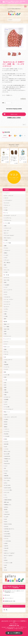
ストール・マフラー (8, 299)
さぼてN (6, 545)
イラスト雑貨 (7, 223)
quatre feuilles (7, 487)
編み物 (5, 321)
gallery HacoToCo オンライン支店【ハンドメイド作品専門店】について (14, 591)
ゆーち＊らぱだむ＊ (8, 555)
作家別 (5, 439)
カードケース (7, 304)
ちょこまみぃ (7, 480)
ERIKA (5, 560)
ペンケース (6, 366)
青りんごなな (7, 451)
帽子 (5, 318)
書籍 (5, 372)
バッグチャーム (7, 217)
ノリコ (5, 497)
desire (5, 521)
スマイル (6, 538)
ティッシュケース (8, 289)
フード (5, 344)
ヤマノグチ (6, 492)
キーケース (6, 277)
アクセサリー (7, 192)
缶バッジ (6, 232)
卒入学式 (6, 433)
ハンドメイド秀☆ (8, 490)
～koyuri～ (6, 511)
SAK (5, 567)
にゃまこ (6, 470)
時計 (5, 264)
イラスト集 (6, 374)
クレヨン (6, 369)
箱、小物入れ (7, 262)
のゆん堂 (6, 548)
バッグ (5, 287)
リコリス (6, 441)
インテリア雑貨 (7, 242)
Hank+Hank (7, 514)
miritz (5, 519)
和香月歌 (6, 475)
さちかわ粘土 (7, 533)
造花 (5, 387)
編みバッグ (6, 324)
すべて (5, 135)
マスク (5, 294)
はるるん (6, 507)
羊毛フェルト (7, 346)
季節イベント (7, 411)
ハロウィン (6, 429)
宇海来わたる (7, 458)
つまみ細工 (6, 284)
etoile (5, 565)
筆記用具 (6, 364)
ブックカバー (7, 301)
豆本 (5, 377)
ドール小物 (6, 406)
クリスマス (6, 431)
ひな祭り (6, 419)
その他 (5, 210)
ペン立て (6, 255)
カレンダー (6, 230)
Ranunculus (7, 463)
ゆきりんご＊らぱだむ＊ (9, 553)
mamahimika (7, 456)
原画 (5, 225)
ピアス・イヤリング (8, 195)
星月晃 (5, 509)
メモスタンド (7, 250)
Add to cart (14, 114)
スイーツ (6, 341)
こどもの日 (6, 436)
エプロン (6, 309)
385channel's (7, 536)
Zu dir (5, 569)
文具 (5, 357)
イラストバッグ (7, 228)
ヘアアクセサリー (8, 200)
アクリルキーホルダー (9, 235)
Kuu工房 (6, 461)
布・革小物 (6, 274)
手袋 (5, 333)
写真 (5, 394)
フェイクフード (7, 338)
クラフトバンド (7, 336)
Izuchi (5, 446)
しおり (5, 401)
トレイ (5, 267)
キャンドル (6, 269)
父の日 (5, 424)
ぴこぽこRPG (7, 485)
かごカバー (6, 306)
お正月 (5, 414)
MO (5, 468)
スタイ (5, 311)
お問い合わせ (7, 595)
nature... (6, 550)
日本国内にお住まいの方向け (14, 117)
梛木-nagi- (6, 502)
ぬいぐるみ (6, 280)
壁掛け (5, 252)
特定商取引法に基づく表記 (9, 601)
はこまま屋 (6, 453)
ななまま (6, 526)
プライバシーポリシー (8, 598)
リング (5, 207)
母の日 (5, 421)
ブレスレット (7, 205)
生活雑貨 (6, 399)
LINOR (5, 543)
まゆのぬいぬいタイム (9, 528)
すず (5, 557)
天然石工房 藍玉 (7, 499)
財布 (5, 282)
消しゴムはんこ (7, 237)
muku (5, 473)
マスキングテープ (8, 359)
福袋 (5, 389)
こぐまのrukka (7, 540)
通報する (24, 124)
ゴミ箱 (5, 272)
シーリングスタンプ (8, 409)
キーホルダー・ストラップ (10, 215)
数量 (3, 102)
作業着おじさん (7, 504)
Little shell (6, 531)
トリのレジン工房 (8, 562)
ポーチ (5, 292)
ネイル (5, 404)
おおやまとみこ (7, 478)
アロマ (5, 257)
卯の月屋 (6, 444)
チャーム (6, 212)
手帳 (5, 362)
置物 (5, 245)
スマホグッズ (7, 397)
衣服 (5, 313)
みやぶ (5, 482)
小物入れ (6, 392)
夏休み (5, 426)
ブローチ (6, 197)
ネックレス (6, 202)
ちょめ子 (6, 516)
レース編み (6, 326)
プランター (6, 260)
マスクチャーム (7, 220)
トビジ (5, 465)
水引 (5, 382)
